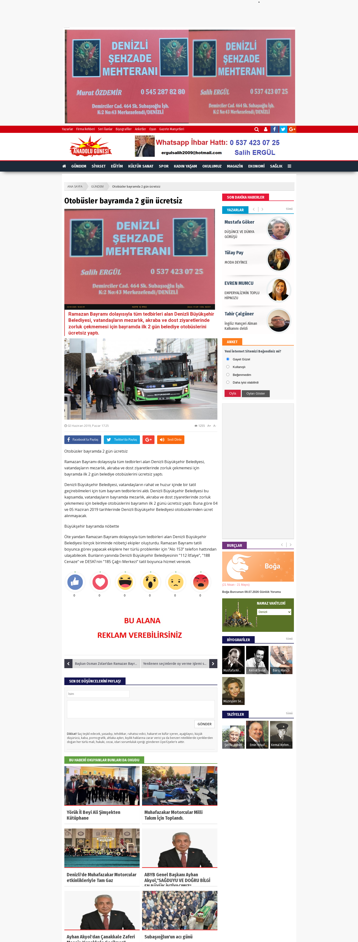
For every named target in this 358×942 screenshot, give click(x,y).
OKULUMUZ (212, 166)
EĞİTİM (117, 166)
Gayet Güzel (241, 359)
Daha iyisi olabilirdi (246, 382)
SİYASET (99, 166)
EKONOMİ (256, 166)
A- (214, 425)
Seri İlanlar (105, 129)
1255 (199, 425)
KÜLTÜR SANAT (141, 166)
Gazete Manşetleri (171, 129)
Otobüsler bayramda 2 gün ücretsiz (136, 186)
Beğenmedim (242, 375)
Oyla (232, 393)
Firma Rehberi (85, 129)
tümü (289, 209)
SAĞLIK (276, 166)
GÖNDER (205, 724)
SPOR (164, 166)
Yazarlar (67, 129)
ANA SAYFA (75, 186)
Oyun (152, 129)
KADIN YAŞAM (185, 166)
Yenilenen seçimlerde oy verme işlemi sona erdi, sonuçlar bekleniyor (180, 663)
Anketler (140, 129)
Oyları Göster (256, 393)
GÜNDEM (78, 166)
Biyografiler (124, 129)
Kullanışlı (239, 367)
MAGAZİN (235, 166)
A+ (209, 425)
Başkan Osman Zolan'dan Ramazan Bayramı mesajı (102, 663)
